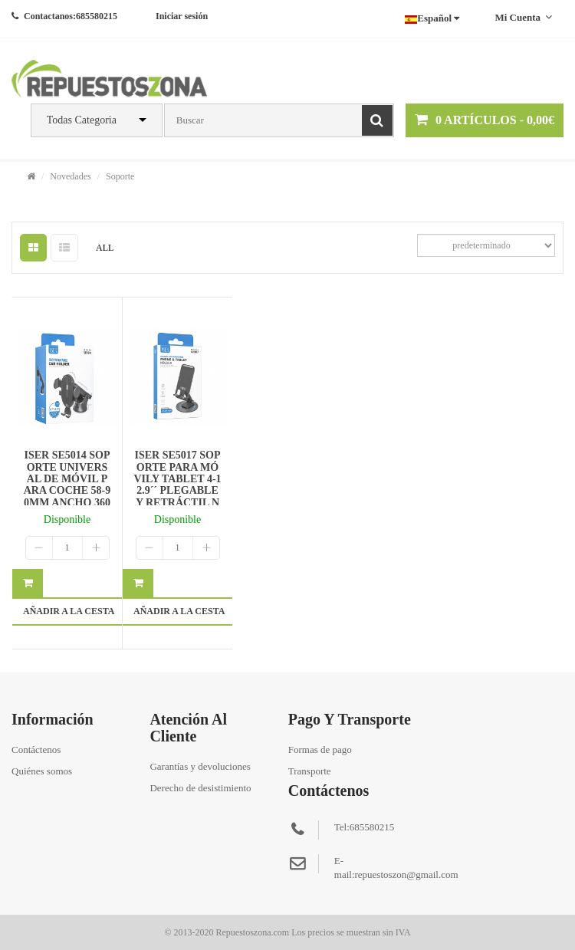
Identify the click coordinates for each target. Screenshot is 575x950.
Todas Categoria (82, 120)
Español (432, 18)
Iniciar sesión (182, 16)
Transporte (309, 771)
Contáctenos (36, 749)
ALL (104, 247)
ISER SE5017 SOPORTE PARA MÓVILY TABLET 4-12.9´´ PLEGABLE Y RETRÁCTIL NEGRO (177, 484)
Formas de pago (320, 749)
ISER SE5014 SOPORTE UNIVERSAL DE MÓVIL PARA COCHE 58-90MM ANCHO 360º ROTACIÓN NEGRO (67, 490)
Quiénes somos (42, 771)
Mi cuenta (523, 17)
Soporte (120, 176)
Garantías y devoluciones (200, 766)
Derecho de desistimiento (200, 788)
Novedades (70, 176)
